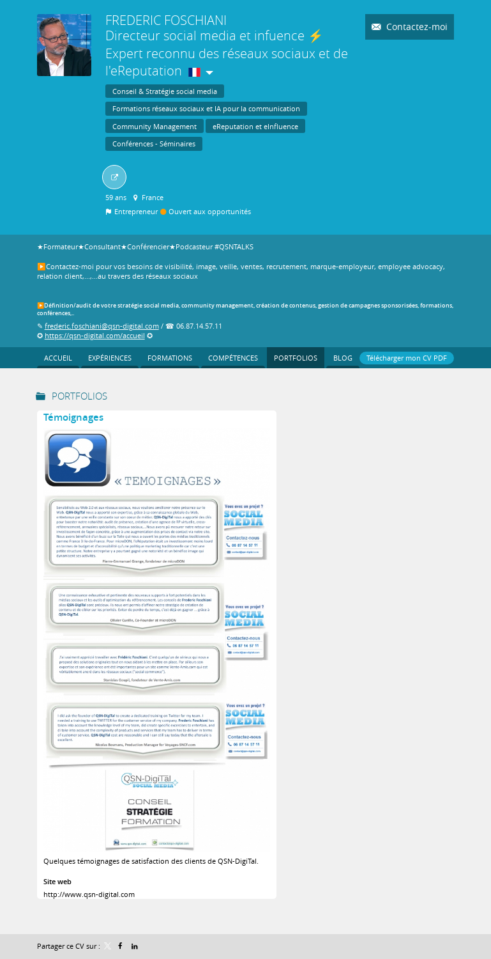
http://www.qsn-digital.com (89, 894)
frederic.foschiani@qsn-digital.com (102, 326)
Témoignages (73, 417)
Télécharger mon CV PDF (406, 358)
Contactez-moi (416, 26)
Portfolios (79, 395)
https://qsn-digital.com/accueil (95, 335)
